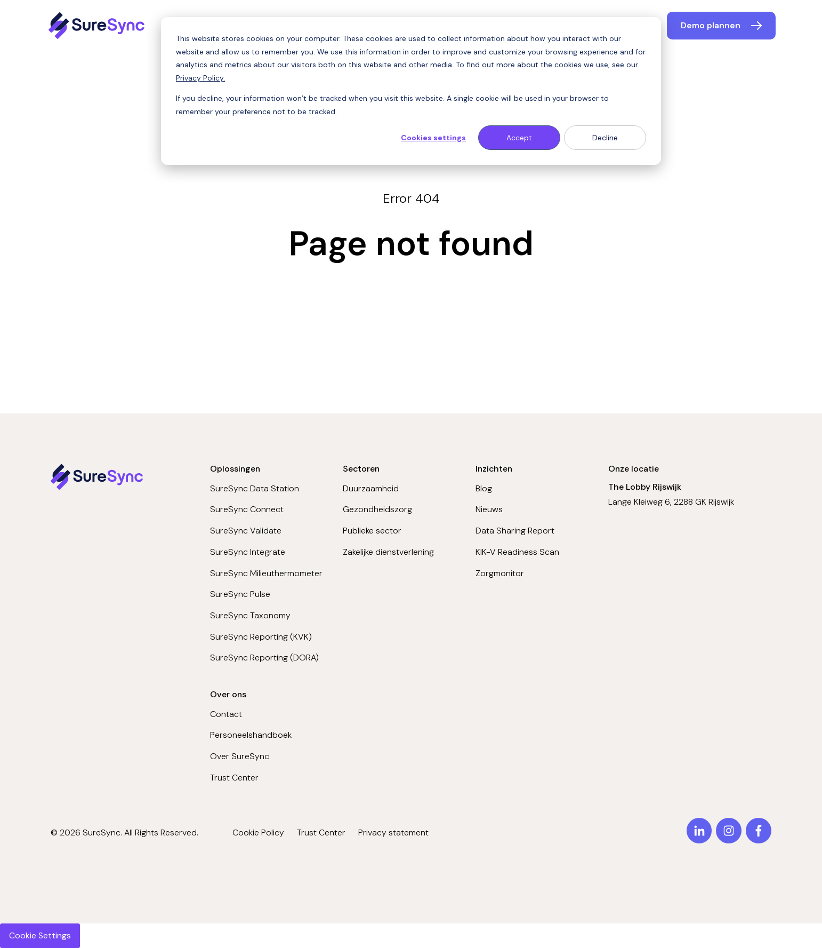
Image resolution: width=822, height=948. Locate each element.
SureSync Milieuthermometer (266, 573)
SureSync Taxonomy (250, 615)
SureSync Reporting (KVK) (261, 636)
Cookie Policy (258, 832)
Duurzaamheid (371, 488)
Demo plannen (710, 25)
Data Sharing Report (515, 530)
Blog (484, 488)
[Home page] (98, 25)
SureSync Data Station (254, 488)
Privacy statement (393, 832)
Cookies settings (433, 137)
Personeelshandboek (251, 734)
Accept (519, 137)
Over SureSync (239, 756)
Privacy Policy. (200, 78)
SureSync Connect (247, 509)
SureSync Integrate (247, 551)
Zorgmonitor (500, 573)
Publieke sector (372, 530)
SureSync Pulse (240, 594)
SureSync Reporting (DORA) (264, 657)
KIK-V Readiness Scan (517, 551)
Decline (605, 137)
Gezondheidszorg (377, 509)
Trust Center (234, 777)
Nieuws (489, 509)
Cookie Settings (40, 935)
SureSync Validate (245, 530)
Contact (226, 714)
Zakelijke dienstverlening (388, 551)
